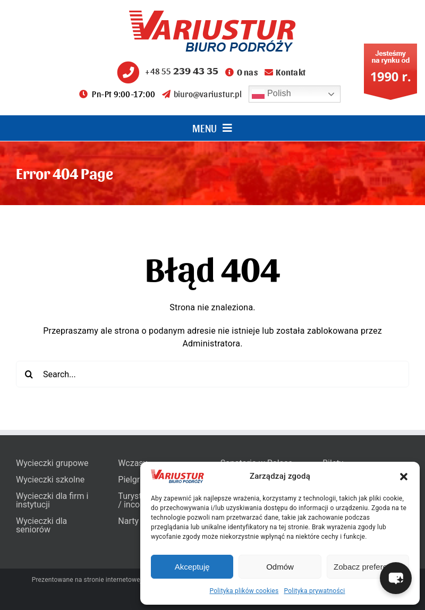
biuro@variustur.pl (202, 94)
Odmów (280, 566)
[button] (403, 476)
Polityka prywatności (314, 591)
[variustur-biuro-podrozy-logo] (212, 15)
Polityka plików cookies (244, 591)
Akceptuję (192, 566)
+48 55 (166, 71)
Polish (271, 94)
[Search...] (212, 374)
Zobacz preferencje (368, 566)
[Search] (29, 374)
